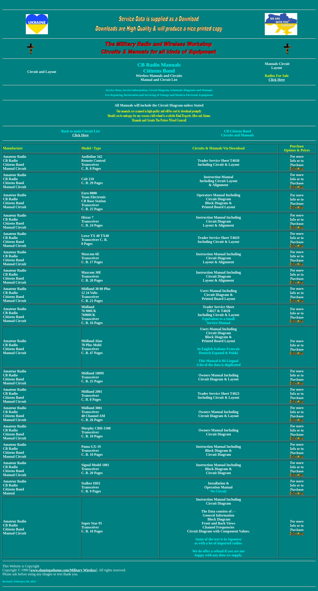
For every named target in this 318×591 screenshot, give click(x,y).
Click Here (277, 80)
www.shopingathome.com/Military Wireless (63, 570)
